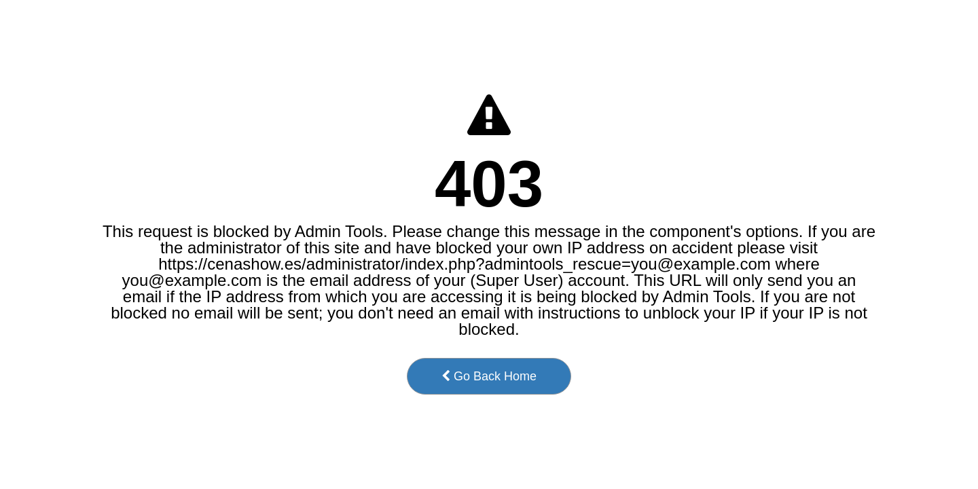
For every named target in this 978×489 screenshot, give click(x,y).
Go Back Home (489, 376)
